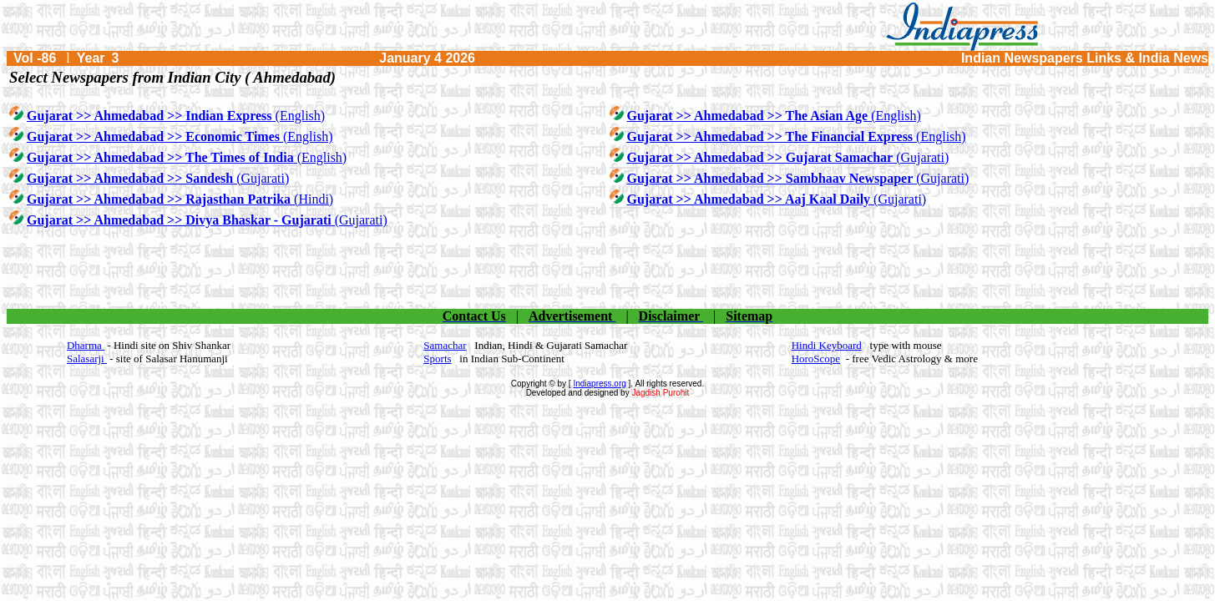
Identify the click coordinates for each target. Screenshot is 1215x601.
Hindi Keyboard (827, 345)
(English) (176, 116)
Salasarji (87, 358)
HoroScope (816, 358)
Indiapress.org (599, 383)
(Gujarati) (788, 157)
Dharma (85, 345)
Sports (437, 358)
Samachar (444, 345)
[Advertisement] (608, 269)
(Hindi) (180, 199)
